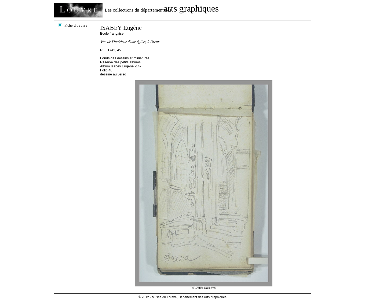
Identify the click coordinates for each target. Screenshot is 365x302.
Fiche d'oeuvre (75, 25)
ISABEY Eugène (121, 27)
